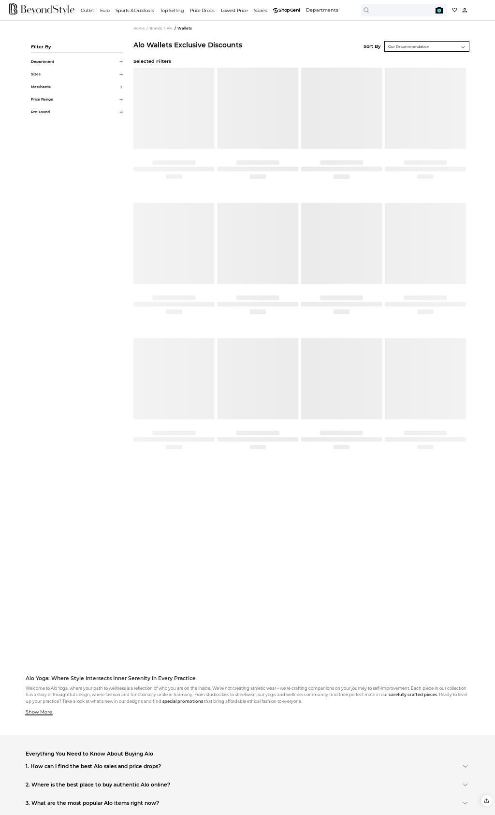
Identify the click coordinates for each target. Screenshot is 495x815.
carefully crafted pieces (413, 694)
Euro (104, 10)
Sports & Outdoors (135, 10)
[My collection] (454, 10)
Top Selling (172, 10)
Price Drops (202, 10)
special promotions (182, 701)
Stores (260, 10)
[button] (486, 800)
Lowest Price (234, 10)
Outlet (87, 10)
